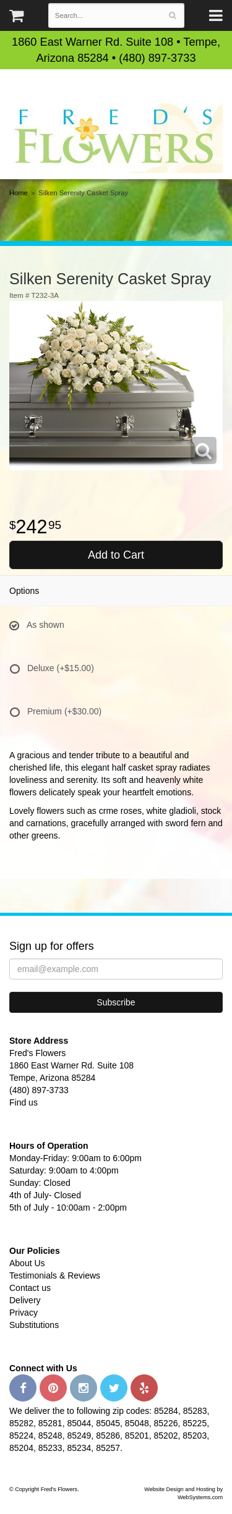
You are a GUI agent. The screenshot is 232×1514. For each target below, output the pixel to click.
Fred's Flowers (116, 136)
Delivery (25, 1300)
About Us (27, 1263)
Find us (23, 1102)
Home (18, 193)
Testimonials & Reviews (54, 1275)
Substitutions (34, 1325)
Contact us (30, 1288)
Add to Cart (116, 555)
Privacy (23, 1312)
